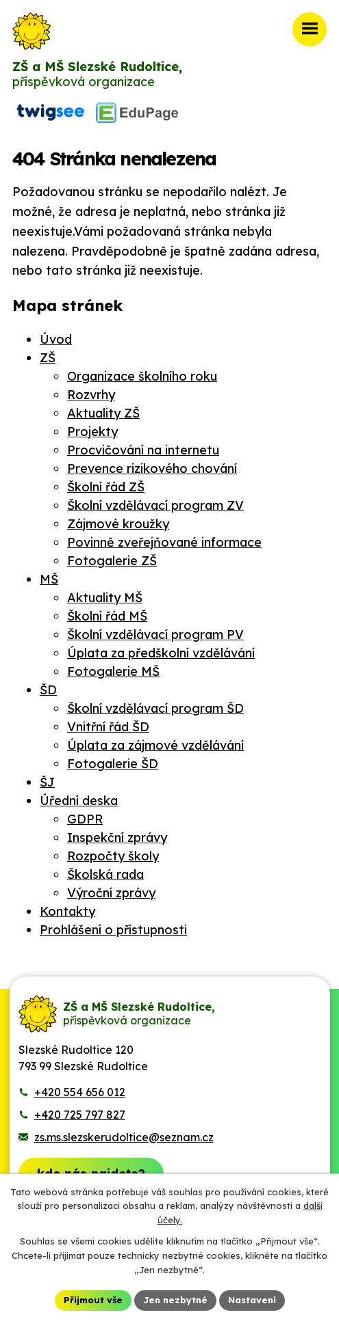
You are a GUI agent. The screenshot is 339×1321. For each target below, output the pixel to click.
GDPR (85, 819)
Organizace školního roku (142, 376)
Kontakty (67, 911)
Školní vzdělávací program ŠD (155, 708)
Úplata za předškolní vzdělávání (161, 653)
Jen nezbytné (175, 1299)
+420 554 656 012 (79, 1092)
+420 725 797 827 (79, 1114)
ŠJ (47, 782)
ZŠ (47, 358)
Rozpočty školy (113, 856)
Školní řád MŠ (107, 616)
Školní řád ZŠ (106, 487)
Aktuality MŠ (104, 597)
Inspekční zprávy (117, 837)
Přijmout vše (93, 1299)
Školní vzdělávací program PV (155, 634)
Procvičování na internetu (143, 450)
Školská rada (105, 874)
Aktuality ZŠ (103, 413)
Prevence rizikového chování (152, 468)
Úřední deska (79, 800)
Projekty (92, 431)
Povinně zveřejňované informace (164, 542)
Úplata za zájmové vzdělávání (155, 745)
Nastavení (252, 1299)
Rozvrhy (91, 395)
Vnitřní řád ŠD (108, 727)
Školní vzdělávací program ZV (155, 505)
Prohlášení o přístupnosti (113, 930)
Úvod (56, 339)
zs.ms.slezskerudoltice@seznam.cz (124, 1137)
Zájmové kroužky (118, 524)
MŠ (49, 579)
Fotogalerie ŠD (112, 764)
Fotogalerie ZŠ (112, 561)
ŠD (48, 690)
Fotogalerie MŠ (113, 671)
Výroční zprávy (111, 893)
